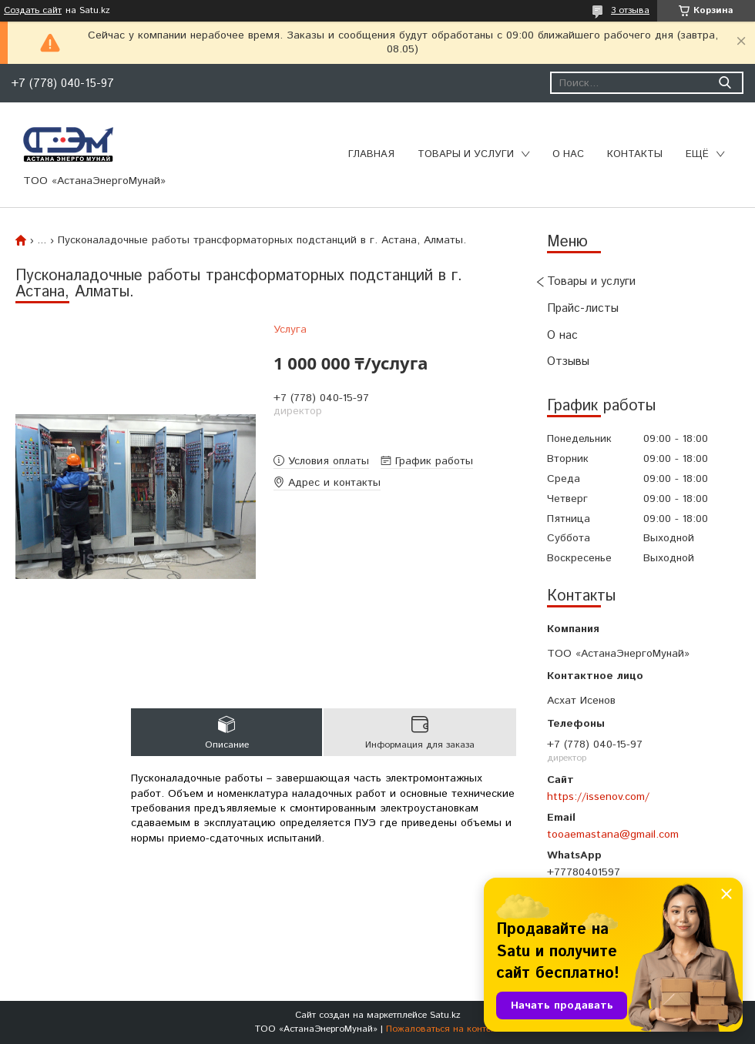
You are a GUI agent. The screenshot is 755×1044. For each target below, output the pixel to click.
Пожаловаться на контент (443, 1029)
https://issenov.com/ (598, 797)
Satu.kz (445, 1015)
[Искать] (724, 82)
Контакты (635, 154)
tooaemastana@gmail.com (613, 834)
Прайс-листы (583, 308)
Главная (371, 154)
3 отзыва (630, 10)
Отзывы (568, 361)
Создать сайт (33, 10)
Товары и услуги (466, 154)
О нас (568, 154)
